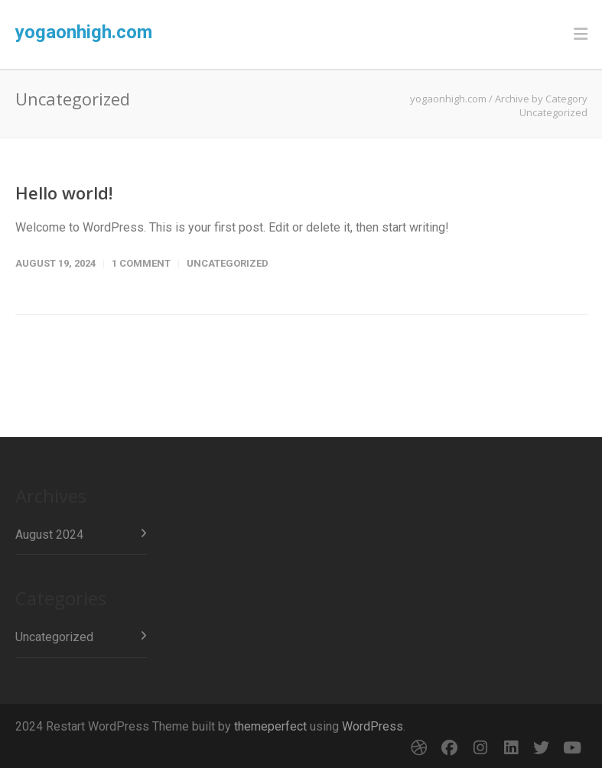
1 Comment (141, 263)
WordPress (372, 726)
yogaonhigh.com (83, 32)
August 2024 (49, 534)
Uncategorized (227, 263)
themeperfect (270, 726)
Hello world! (63, 192)
